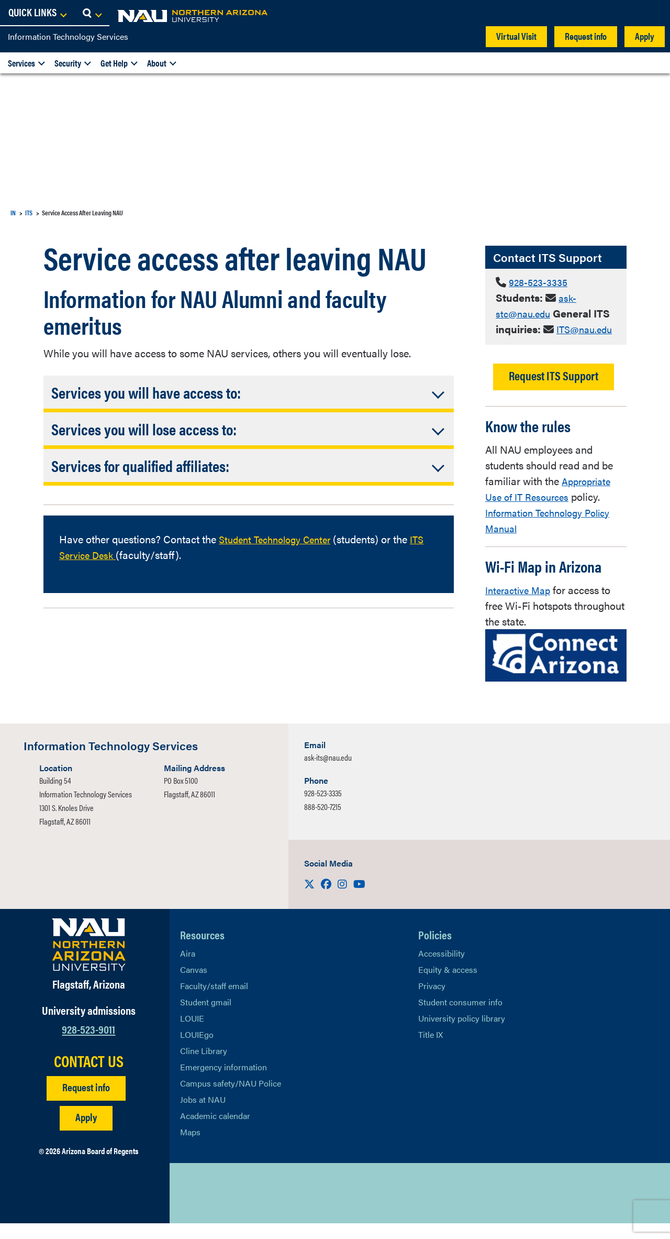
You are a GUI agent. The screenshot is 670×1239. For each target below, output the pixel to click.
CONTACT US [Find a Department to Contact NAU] (89, 1077)
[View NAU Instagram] (250, 1209)
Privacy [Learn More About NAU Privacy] (431, 1001)
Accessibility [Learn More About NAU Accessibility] (441, 969)
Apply (644, 35)
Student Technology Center (280, 538)
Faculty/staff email (214, 1001)
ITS (28, 212)
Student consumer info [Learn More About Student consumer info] (460, 1018)
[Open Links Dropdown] (598, 13)
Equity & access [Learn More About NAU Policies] (447, 985)
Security (67, 63)
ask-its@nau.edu (328, 773)
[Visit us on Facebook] (327, 899)
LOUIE (192, 1034)
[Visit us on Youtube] (359, 899)
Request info (586, 35)
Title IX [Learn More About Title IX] (430, 1050)
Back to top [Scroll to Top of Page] (603, 1208)
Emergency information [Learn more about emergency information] (223, 1083)
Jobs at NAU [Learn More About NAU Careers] (203, 1115)
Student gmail (205, 1018)
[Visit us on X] (310, 899)
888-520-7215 (322, 822)
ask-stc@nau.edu (537, 305)
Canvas (193, 985)
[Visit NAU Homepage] (89, 960)
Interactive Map (520, 605)
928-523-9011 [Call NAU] (88, 1044)
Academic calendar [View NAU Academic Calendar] (215, 1131)
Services (21, 63)
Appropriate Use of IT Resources (550, 504)
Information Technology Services (68, 36)
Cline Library (203, 1066)
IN (13, 212)
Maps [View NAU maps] (190, 1148)
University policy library (461, 1034)
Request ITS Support (553, 391)
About (156, 63)
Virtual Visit (516, 35)
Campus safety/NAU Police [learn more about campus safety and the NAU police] (230, 1099)
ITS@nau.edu (526, 344)
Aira (187, 969)
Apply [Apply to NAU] (86, 1132)
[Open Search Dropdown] (652, 13)
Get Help (114, 63)
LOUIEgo (197, 1050)
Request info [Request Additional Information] (86, 1102)
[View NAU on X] (187, 1209)
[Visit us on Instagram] (343, 899)
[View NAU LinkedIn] (229, 1209)
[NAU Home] (84, 15)
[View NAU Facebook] (208, 1209)
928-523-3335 (542, 281)
